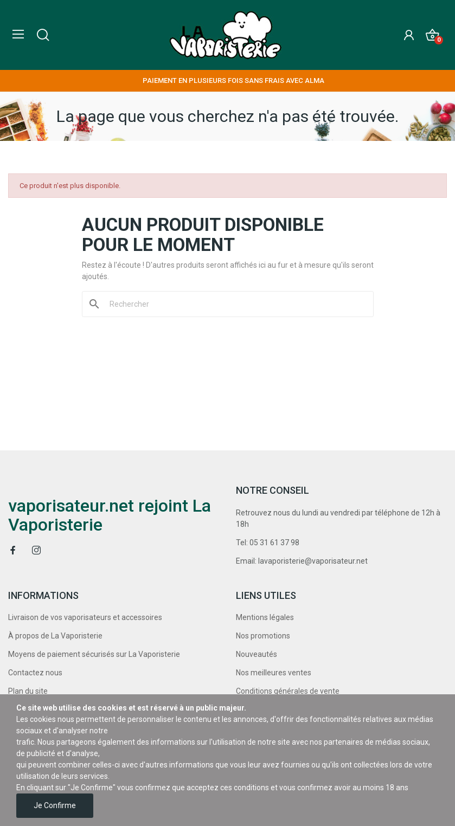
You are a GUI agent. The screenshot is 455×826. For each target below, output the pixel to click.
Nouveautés (256, 654)
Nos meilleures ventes (273, 672)
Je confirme (55, 805)
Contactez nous (35, 672)
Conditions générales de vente (287, 691)
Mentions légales (265, 617)
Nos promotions (263, 635)
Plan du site (28, 691)
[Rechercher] (234, 304)
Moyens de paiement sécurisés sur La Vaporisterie (94, 654)
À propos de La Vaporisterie (55, 635)
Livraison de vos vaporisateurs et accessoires (85, 617)
